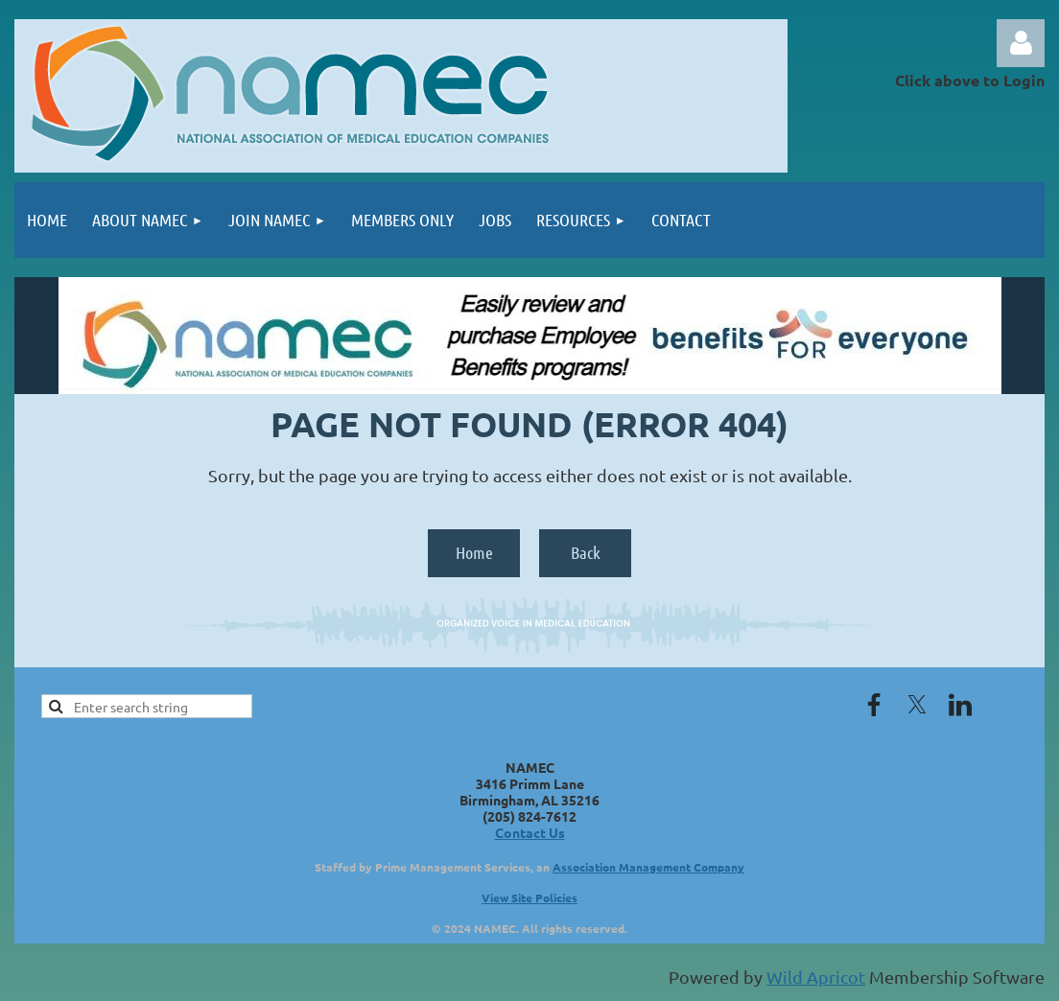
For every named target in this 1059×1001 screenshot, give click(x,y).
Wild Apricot (815, 976)
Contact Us (530, 832)
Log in (1021, 43)
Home (474, 552)
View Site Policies (529, 897)
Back (585, 552)
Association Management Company (648, 866)
